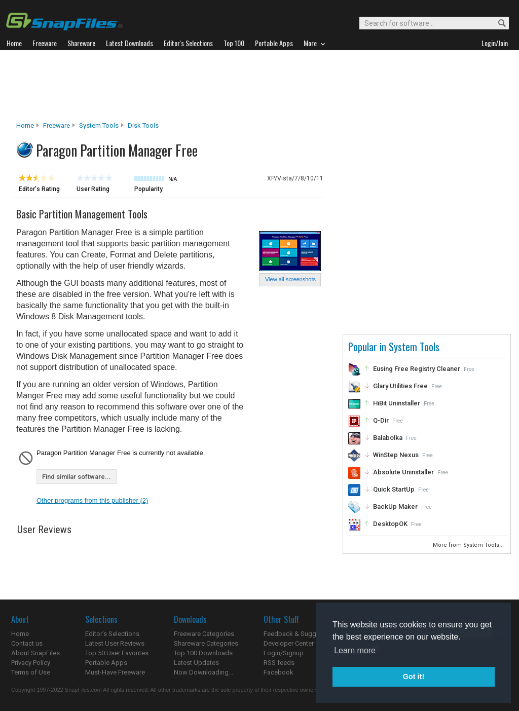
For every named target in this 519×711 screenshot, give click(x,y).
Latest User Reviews (114, 643)
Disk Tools (143, 125)
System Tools (99, 125)
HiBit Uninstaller (396, 403)
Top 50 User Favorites (117, 653)
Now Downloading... (203, 672)
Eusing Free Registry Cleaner (416, 368)
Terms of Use (30, 672)
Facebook (278, 672)
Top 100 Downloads (203, 653)
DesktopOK (390, 524)
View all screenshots (290, 279)
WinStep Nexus (396, 455)
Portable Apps (106, 662)
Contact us (27, 643)
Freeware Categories (204, 634)
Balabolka (387, 437)
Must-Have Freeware (115, 672)
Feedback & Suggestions (301, 634)
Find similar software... (76, 476)
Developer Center (289, 643)
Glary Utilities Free (400, 386)
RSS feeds (279, 662)
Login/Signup (284, 653)
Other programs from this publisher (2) (92, 500)
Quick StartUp (394, 489)
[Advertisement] (259, 85)
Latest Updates (196, 662)
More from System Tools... (469, 545)
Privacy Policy (30, 662)
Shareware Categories (206, 643)
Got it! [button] (413, 676)
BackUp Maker (395, 506)
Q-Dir (381, 420)
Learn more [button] (355, 650)
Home (25, 125)
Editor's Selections (112, 634)
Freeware (56, 125)
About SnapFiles (35, 653)
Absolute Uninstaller (403, 472)
